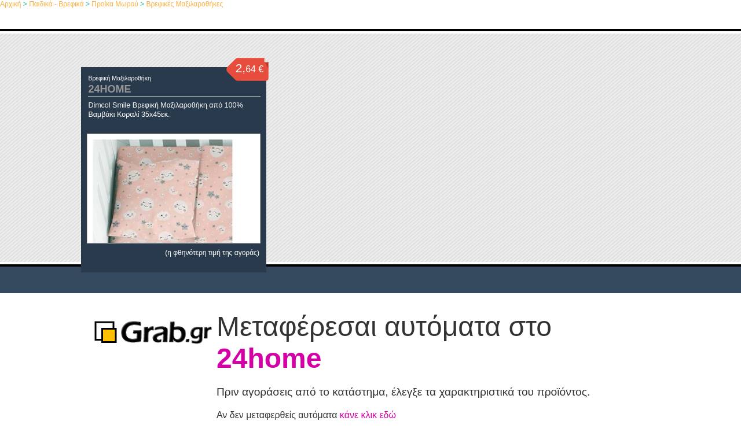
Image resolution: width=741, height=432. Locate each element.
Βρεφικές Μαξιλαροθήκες (184, 4)
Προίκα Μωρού (114, 4)
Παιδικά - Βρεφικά (56, 4)
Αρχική (10, 4)
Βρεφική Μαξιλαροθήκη (119, 78)
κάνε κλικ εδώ (368, 415)
